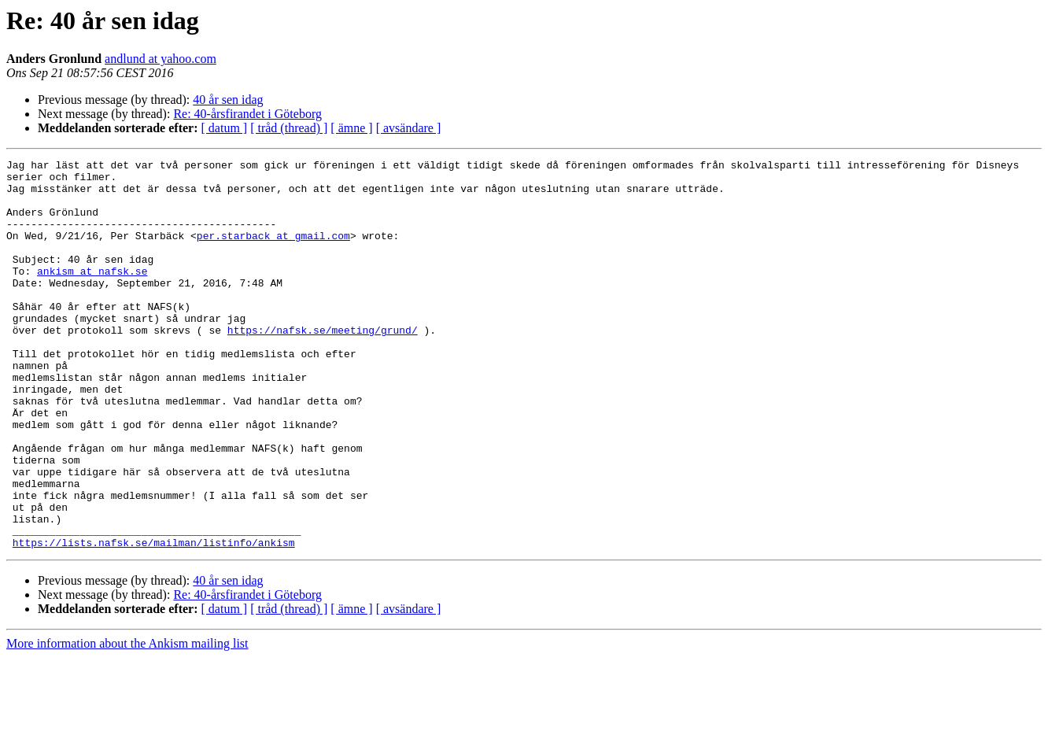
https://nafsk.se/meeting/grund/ (322, 365)
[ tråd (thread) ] (288, 128)
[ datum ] (224, 128)
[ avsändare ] (408, 128)
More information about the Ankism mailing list (127, 721)
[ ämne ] (351, 128)
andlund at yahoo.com (160, 58)
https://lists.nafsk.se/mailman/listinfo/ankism (154, 620)
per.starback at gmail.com (273, 252)
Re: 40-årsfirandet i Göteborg (247, 113)
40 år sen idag (228, 99)
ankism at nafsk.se (92, 294)
